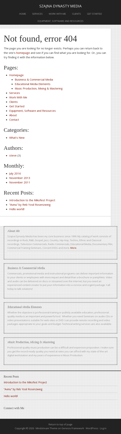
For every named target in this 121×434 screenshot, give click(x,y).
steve (13, 155)
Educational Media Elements (32, 84)
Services (37, 13)
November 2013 (19, 178)
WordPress (92, 428)
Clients (76, 13)
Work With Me (57, 13)
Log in (103, 428)
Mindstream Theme (46, 428)
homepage (23, 53)
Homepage (16, 75)
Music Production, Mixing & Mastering (39, 88)
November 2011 (19, 182)
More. (73, 247)
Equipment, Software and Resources (60, 21)
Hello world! (16, 209)
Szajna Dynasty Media (60, 6)
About (13, 115)
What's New (17, 137)
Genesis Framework (73, 428)
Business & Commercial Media (34, 79)
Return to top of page (60, 424)
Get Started (94, 13)
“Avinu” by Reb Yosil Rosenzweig (30, 204)
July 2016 (15, 173)
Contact (14, 119)
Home (22, 13)
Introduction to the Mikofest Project (32, 200)
